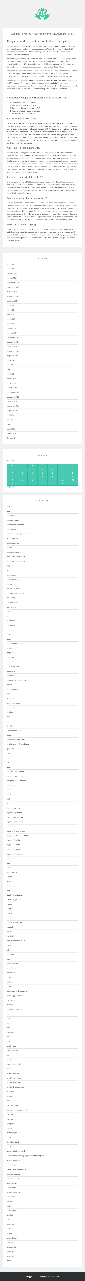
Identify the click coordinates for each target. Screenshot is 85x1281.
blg (8, 616)
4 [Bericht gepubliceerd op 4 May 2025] (72, 469)
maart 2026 (11, 269)
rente (9, 1041)
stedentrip (11, 1092)
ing (8, 863)
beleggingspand (13, 598)
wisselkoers (12, 1238)
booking (10, 634)
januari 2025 (12, 333)
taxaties (10, 1114)
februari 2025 (12, 328)
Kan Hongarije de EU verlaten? (24, 102)
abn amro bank (13, 520)
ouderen (10, 982)
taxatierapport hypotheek (17, 1110)
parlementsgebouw (14, 1009)
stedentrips (11, 1096)
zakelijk (10, 1252)
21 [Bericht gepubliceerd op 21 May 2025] (32, 480)
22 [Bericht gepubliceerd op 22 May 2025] (42, 480)
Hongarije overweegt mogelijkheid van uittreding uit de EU (42, 33)
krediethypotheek (14, 900)
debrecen (10, 657)
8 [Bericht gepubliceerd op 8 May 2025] (42, 473)
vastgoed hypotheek (15, 1192)
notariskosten (12, 963)
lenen (9, 913)
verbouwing (11, 1197)
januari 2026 (12, 278)
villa (9, 1206)
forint (9, 726)
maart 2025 (11, 324)
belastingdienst (13, 589)
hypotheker (11, 858)
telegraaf (10, 1124)
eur (8, 717)
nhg (8, 950)
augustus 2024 (12, 356)
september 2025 (13, 296)
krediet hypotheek (14, 895)
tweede (10, 1128)
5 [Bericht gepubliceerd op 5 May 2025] (12, 473)
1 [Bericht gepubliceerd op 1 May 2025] (42, 469)
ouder (9, 977)
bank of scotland (13, 579)
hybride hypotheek (14, 813)
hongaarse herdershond (16, 781)
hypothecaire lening (15, 822)
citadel (10, 648)
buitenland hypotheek (16, 643)
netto (9, 945)
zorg (9, 1261)
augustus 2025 (12, 301)
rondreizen (11, 1046)
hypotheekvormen (14, 854)
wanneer (10, 1224)
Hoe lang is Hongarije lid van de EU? (26, 108)
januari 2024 (12, 388)
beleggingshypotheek (15, 593)
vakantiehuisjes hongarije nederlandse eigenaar (26, 1156)
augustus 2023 (12, 411)
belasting (10, 584)
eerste (9, 685)
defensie (10, 662)
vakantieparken (13, 1174)
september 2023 (13, 406)
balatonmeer (12, 575)
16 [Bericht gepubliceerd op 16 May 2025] (52, 476)
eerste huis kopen (14, 689)
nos (8, 959)
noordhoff (11, 954)
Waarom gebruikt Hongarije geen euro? (27, 111)
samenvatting (12, 1050)
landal (9, 904)
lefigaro (10, 909)
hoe (8, 767)
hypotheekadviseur (14, 840)
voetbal (10, 1215)
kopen (9, 877)
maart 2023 (11, 433)
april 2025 (11, 319)
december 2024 (13, 337)
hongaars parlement (15, 776)
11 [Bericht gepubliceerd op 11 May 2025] (72, 473)
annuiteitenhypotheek (16, 561)
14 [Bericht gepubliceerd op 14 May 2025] (32, 476)
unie (9, 1146)
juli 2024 (10, 360)
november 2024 (13, 342)
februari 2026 (12, 273)
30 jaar (9, 506)
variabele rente (13, 1178)
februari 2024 (12, 383)
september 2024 (13, 351)
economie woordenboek (16, 680)
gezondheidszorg (14, 730)
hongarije (11, 785)
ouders (9, 986)
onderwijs (11, 973)
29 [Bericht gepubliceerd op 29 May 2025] (42, 484)
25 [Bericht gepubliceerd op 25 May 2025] (73, 480)
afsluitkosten (12, 538)
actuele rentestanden (15, 525)
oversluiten (11, 1000)
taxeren (10, 1119)
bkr (8, 611)
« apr (9, 487)
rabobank (10, 1032)
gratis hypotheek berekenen (18, 744)
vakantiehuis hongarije (16, 1151)
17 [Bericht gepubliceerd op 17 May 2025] (63, 476)
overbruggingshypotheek (17, 991)
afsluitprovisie (13, 543)
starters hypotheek (14, 1078)
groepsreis (11, 749)
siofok (9, 1060)
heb (8, 758)
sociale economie (14, 1064)
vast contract (12, 1183)
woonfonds (11, 1247)
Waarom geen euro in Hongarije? (24, 105)
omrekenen (11, 968)
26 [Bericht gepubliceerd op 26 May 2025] (12, 484)
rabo (9, 1028)
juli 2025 (10, 305)
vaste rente (11, 1188)
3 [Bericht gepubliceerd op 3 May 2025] (62, 469)
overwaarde (11, 1005)
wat (8, 1229)
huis (9, 804)
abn (8, 511)
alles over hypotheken (16, 552)
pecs (9, 1014)
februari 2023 (12, 438)
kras (9, 890)
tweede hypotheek (14, 1133)
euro (9, 721)
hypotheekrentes (14, 849)
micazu (10, 932)
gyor (9, 753)
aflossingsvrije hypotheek (17, 534)
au (8, 570)
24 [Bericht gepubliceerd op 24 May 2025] (63, 480)
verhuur (10, 1201)
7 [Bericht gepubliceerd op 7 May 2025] (32, 473)
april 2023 (11, 429)
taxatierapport (13, 1105)
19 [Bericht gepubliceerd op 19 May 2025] (12, 480)
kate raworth (12, 872)
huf (8, 799)
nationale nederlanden (16, 941)
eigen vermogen (13, 703)
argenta (10, 566)
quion (9, 1023)
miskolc (10, 936)
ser (8, 1055)
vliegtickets (12, 1210)
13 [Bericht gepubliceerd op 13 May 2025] (22, 476)
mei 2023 (10, 424)
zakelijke (11, 1256)
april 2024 (11, 374)
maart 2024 (11, 379)
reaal (9, 1037)
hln (8, 762)
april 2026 (11, 264)
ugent (9, 1137)
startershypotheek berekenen (19, 1087)
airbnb (9, 547)
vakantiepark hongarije (16, 1169)
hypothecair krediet (15, 817)
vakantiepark (12, 1165)
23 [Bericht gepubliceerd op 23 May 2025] (52, 480)
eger (9, 694)
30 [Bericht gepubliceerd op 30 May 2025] (52, 484)
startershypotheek (14, 1082)
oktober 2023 (12, 401)
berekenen (11, 607)
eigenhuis (11, 707)
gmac (9, 735)
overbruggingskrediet (15, 996)
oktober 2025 (12, 292)
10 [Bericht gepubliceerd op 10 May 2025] (62, 473)
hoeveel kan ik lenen (15, 771)
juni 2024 (10, 365)
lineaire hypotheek (14, 922)
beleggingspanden (14, 602)
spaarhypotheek (13, 1073)
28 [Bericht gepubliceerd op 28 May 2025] (32, 484)
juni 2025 (10, 310)
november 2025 (13, 287)
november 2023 (13, 397)
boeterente (11, 630)
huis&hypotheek (13, 808)
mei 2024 (10, 369)
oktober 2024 (12, 346)
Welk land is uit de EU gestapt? (24, 114)
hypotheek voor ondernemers (18, 835)
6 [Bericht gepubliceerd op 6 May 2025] (22, 473)
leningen (10, 918)
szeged (9, 1101)
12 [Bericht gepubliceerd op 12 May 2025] (12, 476)
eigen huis (11, 698)
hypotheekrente (13, 845)
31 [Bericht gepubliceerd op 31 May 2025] (62, 484)
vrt (8, 1220)
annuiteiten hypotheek (16, 557)
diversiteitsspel (13, 666)
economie (11, 675)
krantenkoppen (13, 886)
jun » (13, 487)
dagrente (10, 653)
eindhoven (11, 712)
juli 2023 (10, 415)
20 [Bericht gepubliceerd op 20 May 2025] (22, 480)
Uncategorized (13, 1142)
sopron (10, 1069)
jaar (8, 867)
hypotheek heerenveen (16, 831)
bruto (9, 639)
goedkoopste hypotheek (16, 739)
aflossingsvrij (12, 529)
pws (8, 1018)
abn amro (11, 515)
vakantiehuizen (13, 1160)
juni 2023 (10, 420)
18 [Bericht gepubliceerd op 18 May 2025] (73, 476)
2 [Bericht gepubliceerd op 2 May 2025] (52, 469)
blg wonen (11, 621)
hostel (9, 790)
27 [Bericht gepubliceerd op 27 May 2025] (22, 484)
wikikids (10, 1233)
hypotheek (11, 826)
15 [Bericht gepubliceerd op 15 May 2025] (42, 476)
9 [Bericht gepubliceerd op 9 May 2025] (52, 473)
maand (10, 927)
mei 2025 (10, 315)
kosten (10, 881)
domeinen (11, 671)
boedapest (11, 625)
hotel (9, 794)
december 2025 (13, 283)
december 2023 (13, 392)
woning (10, 1242)
